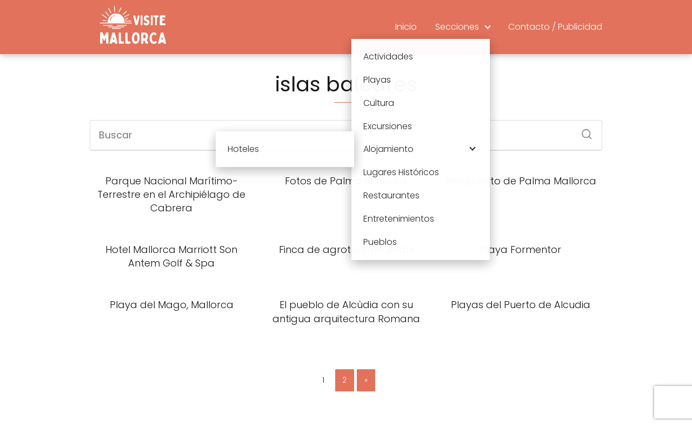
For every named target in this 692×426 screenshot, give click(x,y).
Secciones (457, 27)
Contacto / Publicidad (555, 27)
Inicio (406, 27)
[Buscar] (583, 131)
